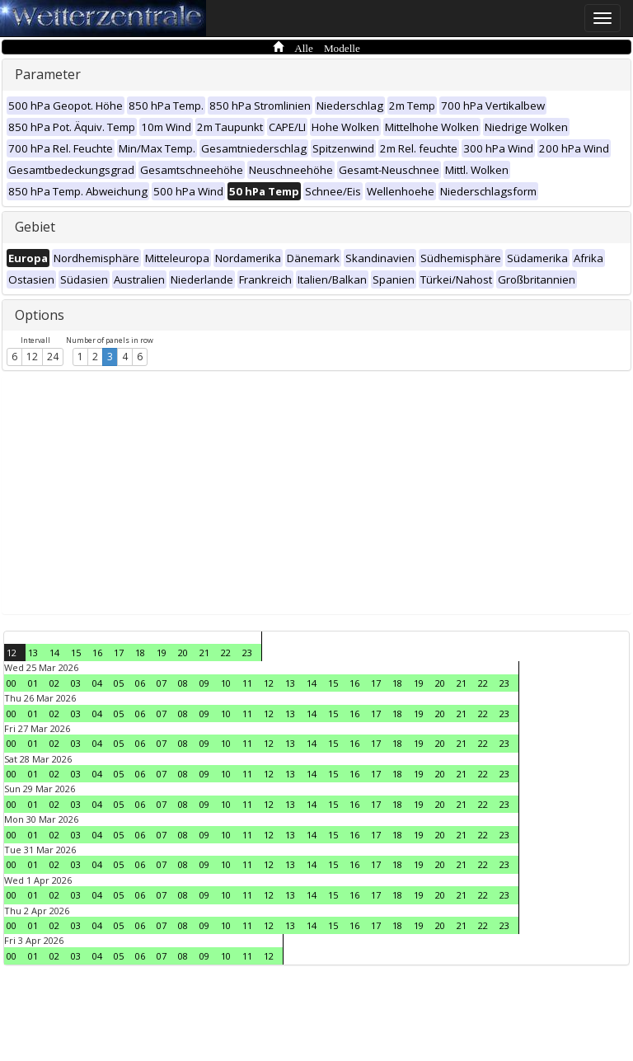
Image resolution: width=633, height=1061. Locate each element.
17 (119, 652)
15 (76, 652)
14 (54, 652)
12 (32, 357)
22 (226, 652)
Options (39, 315)
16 (97, 652)
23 (247, 652)
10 (226, 683)
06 (140, 683)
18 (140, 652)
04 (97, 683)
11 (247, 683)
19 (161, 652)
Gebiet (35, 227)
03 (76, 683)
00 (11, 683)
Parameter (48, 74)
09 (204, 683)
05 (119, 683)
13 (33, 652)
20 (183, 652)
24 (53, 357)
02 (54, 683)
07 (161, 683)
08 (183, 683)
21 (204, 652)
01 (33, 683)
